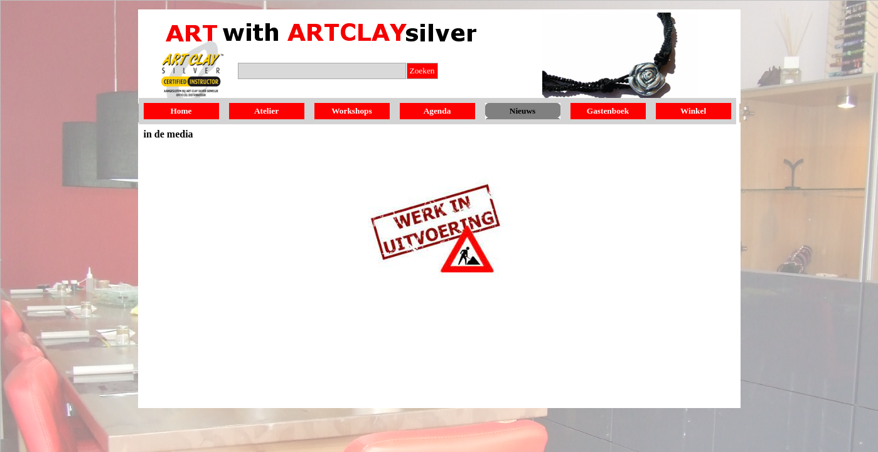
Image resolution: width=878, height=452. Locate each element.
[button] (192, 75)
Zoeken (422, 70)
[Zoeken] (322, 71)
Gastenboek (608, 111)
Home (180, 111)
